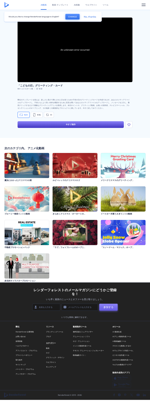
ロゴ (47, 353)
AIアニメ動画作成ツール (121, 336)
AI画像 (77, 5)
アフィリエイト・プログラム (26, 351)
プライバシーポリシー (24, 355)
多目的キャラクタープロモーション (20, 280)
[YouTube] (138, 395)
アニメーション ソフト (81, 336)
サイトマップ (21, 365)
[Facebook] (114, 395)
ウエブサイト (91, 5)
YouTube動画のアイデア (122, 365)
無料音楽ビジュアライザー (83, 332)
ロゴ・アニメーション (81, 341)
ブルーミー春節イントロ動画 (17, 214)
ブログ (48, 336)
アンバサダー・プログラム (26, 374)
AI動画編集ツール (119, 341)
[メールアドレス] (80, 307)
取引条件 (19, 360)
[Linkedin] (144, 395)
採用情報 (19, 341)
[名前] (46, 307)
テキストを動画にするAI (121, 346)
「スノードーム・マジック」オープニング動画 (121, 247)
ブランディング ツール (54, 332)
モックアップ (51, 367)
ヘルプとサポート (22, 346)
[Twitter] (131, 395)
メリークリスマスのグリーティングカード (119, 180)
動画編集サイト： (79, 355)
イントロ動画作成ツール (82, 346)
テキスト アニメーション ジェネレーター (88, 351)
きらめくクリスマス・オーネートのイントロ (72, 214)
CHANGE (72, 16)
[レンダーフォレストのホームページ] (6, 5)
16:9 (24, 115)
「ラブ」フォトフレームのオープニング (70, 247)
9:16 (37, 115)
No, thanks (90, 16)
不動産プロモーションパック (17, 247)
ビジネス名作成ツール (120, 355)
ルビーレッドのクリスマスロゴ (66, 180)
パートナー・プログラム (25, 369)
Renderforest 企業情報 (25, 332)
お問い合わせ (21, 336)
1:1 (49, 115)
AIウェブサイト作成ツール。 (123, 351)
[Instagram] (119, 395)
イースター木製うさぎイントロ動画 (116, 214)
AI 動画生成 (116, 332)
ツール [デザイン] (105, 5)
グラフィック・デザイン (55, 357)
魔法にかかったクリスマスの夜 (18, 180)
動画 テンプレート (60, 5)
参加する (108, 307)
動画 (47, 348)
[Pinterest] (125, 395)
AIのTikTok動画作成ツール (122, 360)
